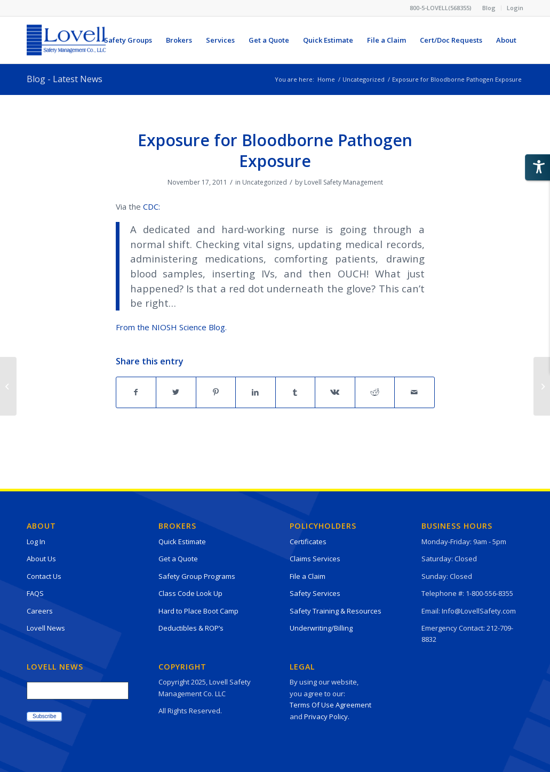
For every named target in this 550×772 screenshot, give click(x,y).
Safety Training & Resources (335, 611)
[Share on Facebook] (136, 392)
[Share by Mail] (414, 392)
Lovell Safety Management (343, 182)
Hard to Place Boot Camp (198, 611)
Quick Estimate (182, 541)
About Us (41, 558)
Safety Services (315, 593)
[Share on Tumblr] (295, 392)
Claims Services (315, 558)
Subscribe (44, 716)
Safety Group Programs (196, 576)
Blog (489, 8)
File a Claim (307, 576)
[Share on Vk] (335, 392)
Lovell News (46, 628)
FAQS (35, 593)
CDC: (151, 206)
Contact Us (44, 576)
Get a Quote (178, 558)
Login (515, 8)
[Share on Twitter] (176, 392)
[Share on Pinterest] (216, 392)
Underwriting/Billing (321, 628)
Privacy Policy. (326, 716)
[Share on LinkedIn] (255, 392)
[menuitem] (489, 8)
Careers (40, 611)
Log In (36, 541)
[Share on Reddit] (375, 392)
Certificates (308, 541)
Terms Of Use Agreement (330, 705)
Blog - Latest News (64, 79)
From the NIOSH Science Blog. (171, 327)
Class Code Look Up (190, 593)
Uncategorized (264, 182)
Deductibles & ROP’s (191, 628)
